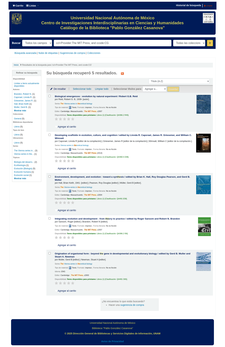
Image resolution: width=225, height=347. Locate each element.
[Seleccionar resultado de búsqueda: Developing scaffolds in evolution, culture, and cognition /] (49, 135)
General (18, 118)
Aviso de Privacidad (112, 341)
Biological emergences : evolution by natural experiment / (96, 96)
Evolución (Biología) (23, 168)
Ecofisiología (20, 165)
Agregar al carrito (65, 126)
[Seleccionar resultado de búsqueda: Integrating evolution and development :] (49, 218)
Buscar (16, 43)
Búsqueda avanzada (25, 53)
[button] (18, 5)
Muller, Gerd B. (21, 107)
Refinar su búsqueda (26, 73)
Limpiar (208, 6)
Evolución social (21, 175)
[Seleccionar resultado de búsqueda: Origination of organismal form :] (49, 253)
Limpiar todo (101, 89)
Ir (210, 43)
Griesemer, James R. (23, 100)
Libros (17, 126)
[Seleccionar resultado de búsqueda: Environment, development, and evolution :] (49, 176)
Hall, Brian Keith (21, 104)
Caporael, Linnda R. (23, 97)
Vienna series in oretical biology (76, 104)
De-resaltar (58, 89)
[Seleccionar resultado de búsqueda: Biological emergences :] (49, 96)
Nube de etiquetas (48, 53)
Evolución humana (22, 172)
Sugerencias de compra (72, 53)
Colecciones (93, 53)
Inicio (16, 65)
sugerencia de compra (132, 305)
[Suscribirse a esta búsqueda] (122, 73)
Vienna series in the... (24, 154)
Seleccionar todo (82, 89)
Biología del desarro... (24, 162)
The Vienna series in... (24, 150)
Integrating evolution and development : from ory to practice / (117, 218)
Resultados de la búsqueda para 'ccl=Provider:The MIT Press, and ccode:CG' (57, 65)
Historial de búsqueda (188, 5)
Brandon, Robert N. (23, 94)
